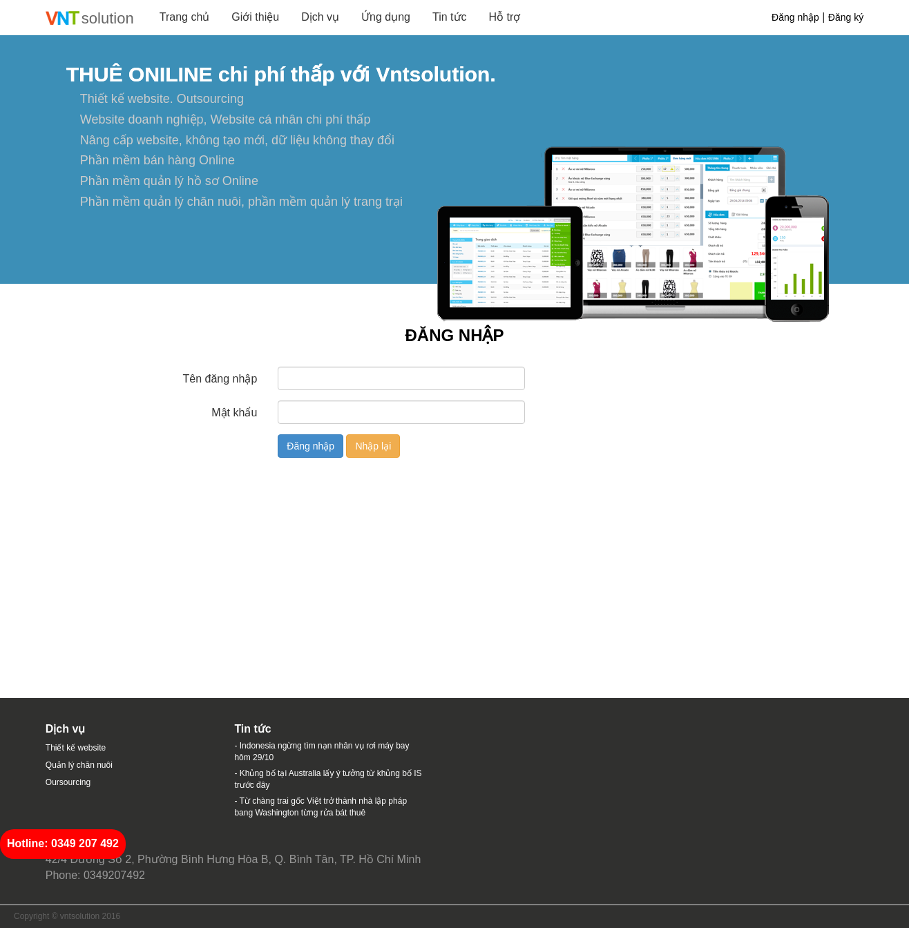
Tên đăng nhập (220, 379)
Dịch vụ (320, 17)
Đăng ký (845, 17)
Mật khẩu (234, 412)
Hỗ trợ (505, 17)
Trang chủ (185, 17)
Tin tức (449, 17)
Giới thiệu (255, 17)
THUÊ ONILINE (139, 74)
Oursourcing (68, 782)
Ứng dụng (385, 17)
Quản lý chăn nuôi (79, 765)
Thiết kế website (76, 748)
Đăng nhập (795, 17)
